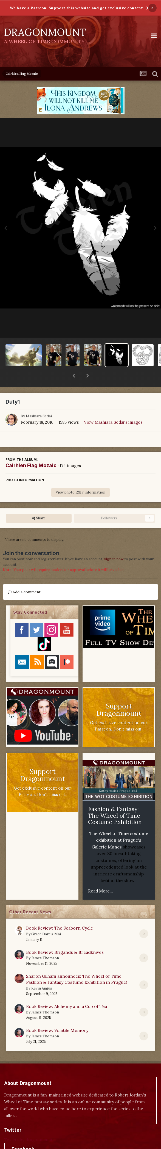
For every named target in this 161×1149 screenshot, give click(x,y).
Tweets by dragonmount (28, 1125)
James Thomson (45, 943)
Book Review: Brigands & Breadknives (65, 938)
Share (39, 504)
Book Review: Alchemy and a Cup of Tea (66, 992)
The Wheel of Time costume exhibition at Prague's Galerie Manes (118, 825)
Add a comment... (25, 577)
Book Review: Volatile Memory (57, 1016)
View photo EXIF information (80, 478)
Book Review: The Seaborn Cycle (59, 913)
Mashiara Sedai (39, 401)
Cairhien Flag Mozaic (31, 451)
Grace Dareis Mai (46, 919)
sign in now (113, 544)
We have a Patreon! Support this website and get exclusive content (76, 7)
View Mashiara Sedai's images (113, 407)
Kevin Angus (41, 974)
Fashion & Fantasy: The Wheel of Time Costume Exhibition (115, 801)
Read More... (100, 876)
